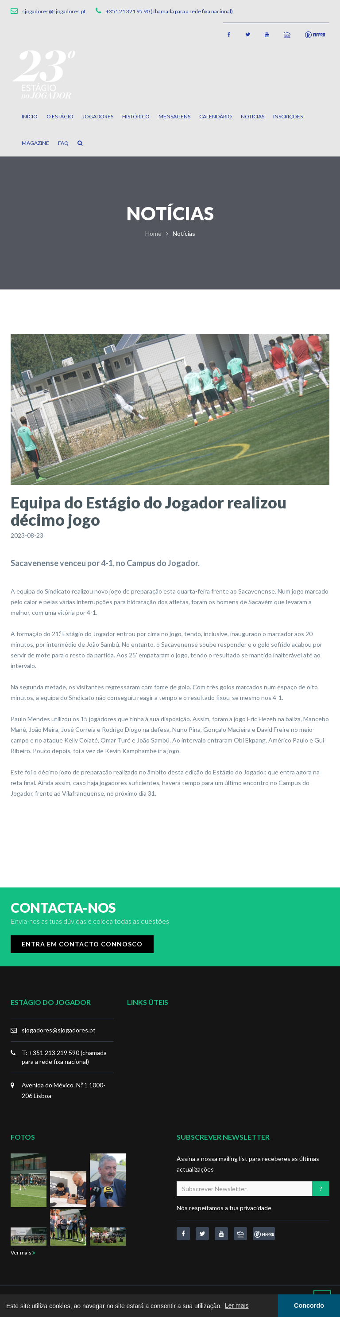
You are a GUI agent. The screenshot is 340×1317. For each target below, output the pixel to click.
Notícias (252, 116)
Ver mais (23, 1252)
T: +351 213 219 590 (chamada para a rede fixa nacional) (64, 1057)
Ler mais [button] (237, 1305)
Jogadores (97, 116)
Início (30, 116)
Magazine (35, 143)
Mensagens (174, 116)
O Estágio (59, 116)
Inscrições (288, 116)
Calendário (215, 116)
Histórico (136, 116)
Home (153, 234)
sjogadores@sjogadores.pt (59, 1030)
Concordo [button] (309, 1305)
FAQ (63, 143)
